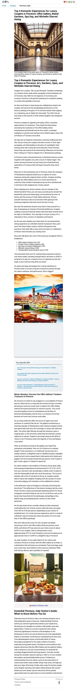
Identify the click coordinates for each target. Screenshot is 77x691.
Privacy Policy (19, 679)
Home (4, 6)
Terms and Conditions (22, 682)
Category (13, 6)
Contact (17, 685)
